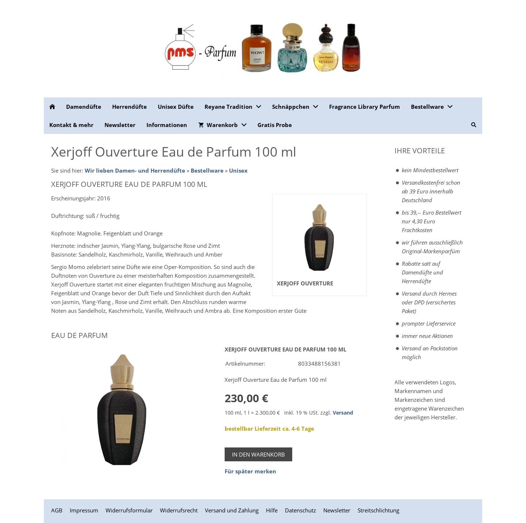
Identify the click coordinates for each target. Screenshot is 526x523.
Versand (343, 412)
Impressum (84, 510)
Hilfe (272, 510)
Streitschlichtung (378, 510)
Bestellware (207, 170)
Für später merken (250, 471)
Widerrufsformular (129, 510)
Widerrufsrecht (179, 510)
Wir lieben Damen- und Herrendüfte (135, 170)
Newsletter (336, 510)
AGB (56, 510)
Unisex (238, 170)
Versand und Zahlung (232, 510)
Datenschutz (300, 510)
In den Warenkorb (258, 454)
